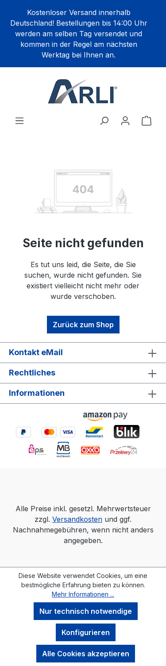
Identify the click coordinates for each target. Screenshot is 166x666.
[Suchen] (104, 120)
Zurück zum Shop (83, 324)
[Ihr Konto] (125, 120)
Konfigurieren (86, 632)
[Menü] (19, 120)
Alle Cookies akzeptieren (85, 653)
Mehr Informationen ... (83, 594)
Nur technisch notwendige (85, 611)
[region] (83, 33)
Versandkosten (77, 519)
